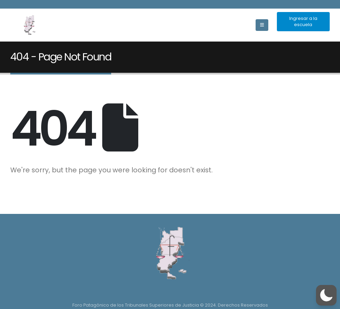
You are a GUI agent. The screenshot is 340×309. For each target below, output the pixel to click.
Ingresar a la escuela (303, 21)
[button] (326, 295)
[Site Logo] (29, 25)
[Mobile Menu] (262, 25)
